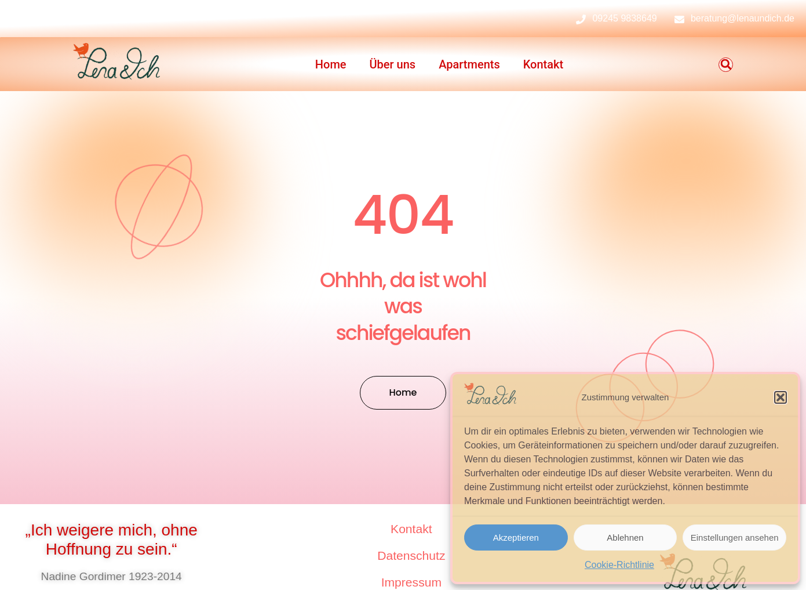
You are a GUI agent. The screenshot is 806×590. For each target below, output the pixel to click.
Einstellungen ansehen (735, 537)
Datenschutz (411, 555)
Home (331, 64)
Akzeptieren (516, 537)
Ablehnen (625, 537)
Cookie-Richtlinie (619, 565)
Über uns (393, 64)
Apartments (469, 64)
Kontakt (543, 64)
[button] (780, 397)
